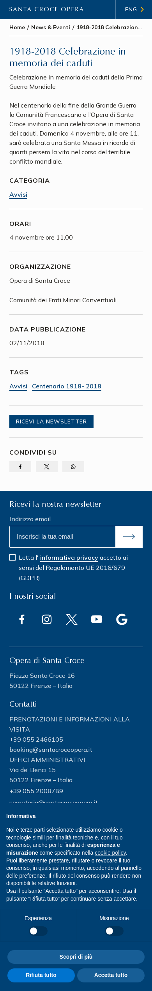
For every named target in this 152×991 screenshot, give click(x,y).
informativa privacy (69, 557)
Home (17, 27)
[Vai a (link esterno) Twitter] (71, 619)
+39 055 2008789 (36, 791)
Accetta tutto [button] (111, 975)
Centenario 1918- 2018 (66, 386)
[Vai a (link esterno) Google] (121, 619)
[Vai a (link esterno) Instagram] (46, 619)
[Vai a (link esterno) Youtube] (96, 619)
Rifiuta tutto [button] (41, 975)
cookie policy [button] (110, 853)
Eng (131, 9)
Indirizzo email (30, 519)
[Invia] (129, 537)
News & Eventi (50, 27)
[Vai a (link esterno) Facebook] (21, 619)
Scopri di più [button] (76, 957)
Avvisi (18, 194)
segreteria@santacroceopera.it (53, 802)
